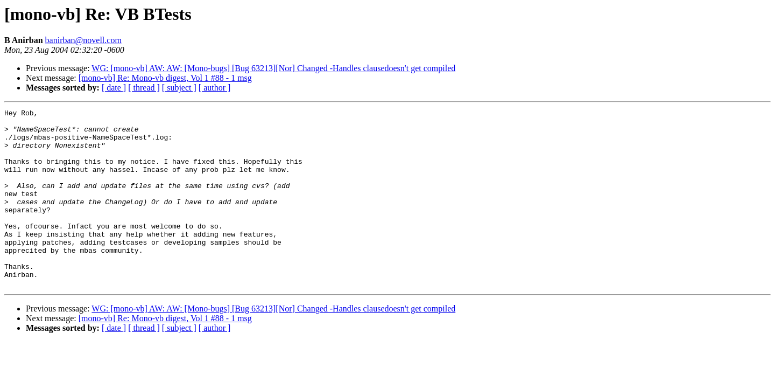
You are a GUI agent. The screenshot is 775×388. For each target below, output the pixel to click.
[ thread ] (144, 87)
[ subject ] (179, 87)
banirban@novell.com (83, 40)
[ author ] (215, 87)
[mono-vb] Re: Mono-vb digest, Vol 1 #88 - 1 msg (165, 77)
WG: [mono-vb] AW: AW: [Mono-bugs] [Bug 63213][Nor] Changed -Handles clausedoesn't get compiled (273, 68)
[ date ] (114, 87)
